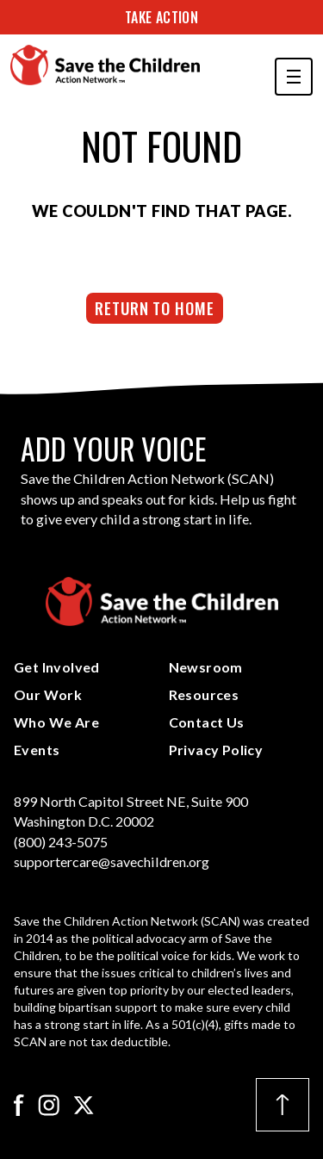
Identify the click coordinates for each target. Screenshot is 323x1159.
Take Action (161, 17)
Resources (204, 694)
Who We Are (56, 722)
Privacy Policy (216, 749)
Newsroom (206, 667)
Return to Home (154, 307)
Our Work (48, 694)
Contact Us (207, 722)
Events (36, 749)
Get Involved (57, 667)
